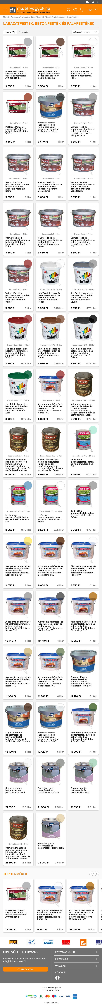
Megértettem (85, 997)
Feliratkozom (25, 969)
